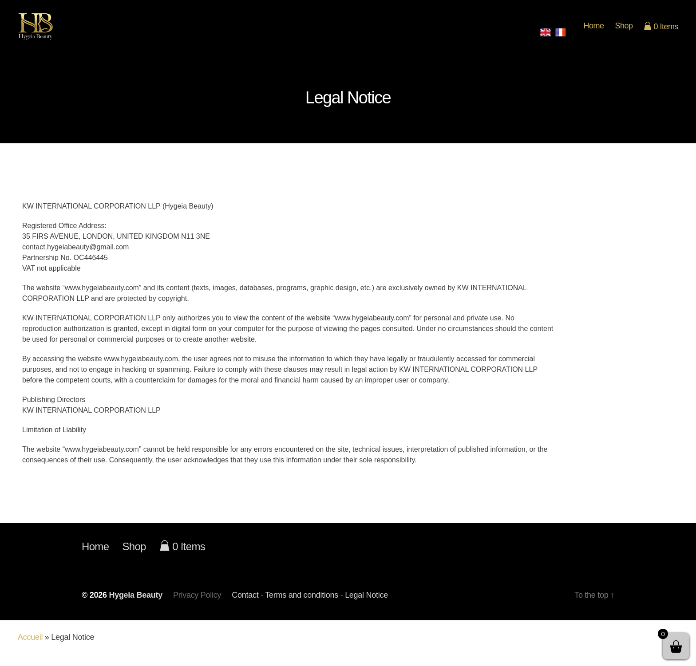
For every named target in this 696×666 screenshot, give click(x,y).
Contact (245, 606)
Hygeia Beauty (135, 606)
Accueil (30, 648)
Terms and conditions (301, 606)
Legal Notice (366, 606)
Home (593, 31)
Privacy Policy (197, 606)
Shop (624, 31)
